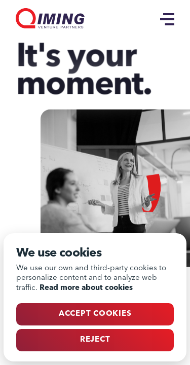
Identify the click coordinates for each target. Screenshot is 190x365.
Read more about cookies (86, 288)
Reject (95, 340)
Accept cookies (95, 314)
